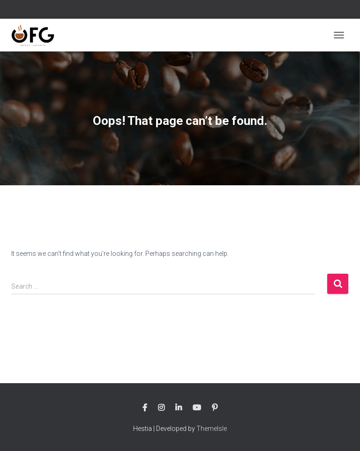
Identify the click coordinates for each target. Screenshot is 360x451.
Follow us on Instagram (161, 408)
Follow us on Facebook (145, 408)
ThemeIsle (211, 428)
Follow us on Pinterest (214, 408)
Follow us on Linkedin (179, 408)
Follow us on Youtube (197, 408)
